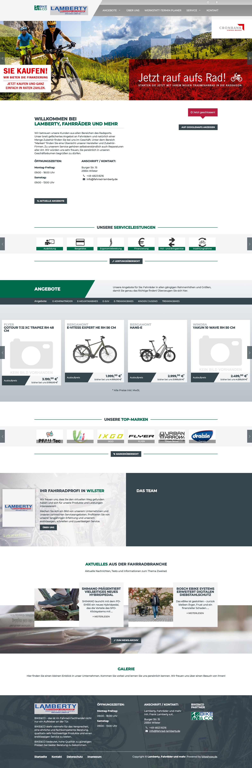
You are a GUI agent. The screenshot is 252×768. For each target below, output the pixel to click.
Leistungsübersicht (126, 261)
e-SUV (106, 301)
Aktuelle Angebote (50, 201)
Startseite (40, 756)
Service (191, 10)
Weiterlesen (101, 616)
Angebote (110, 10)
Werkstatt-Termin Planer (162, 10)
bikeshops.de (209, 756)
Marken (40, 143)
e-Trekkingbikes (123, 301)
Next (249, 58)
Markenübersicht (126, 454)
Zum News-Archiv (126, 640)
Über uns (132, 10)
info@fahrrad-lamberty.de (102, 179)
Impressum (94, 756)
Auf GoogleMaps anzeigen (198, 127)
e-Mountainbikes (87, 301)
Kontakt (212, 10)
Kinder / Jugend (148, 301)
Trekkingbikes (171, 301)
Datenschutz (75, 756)
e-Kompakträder (62, 301)
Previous (2, 58)
